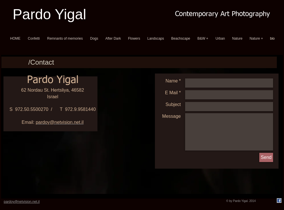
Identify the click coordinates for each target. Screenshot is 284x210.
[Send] (266, 157)
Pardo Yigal (49, 14)
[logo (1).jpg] (279, 200)
